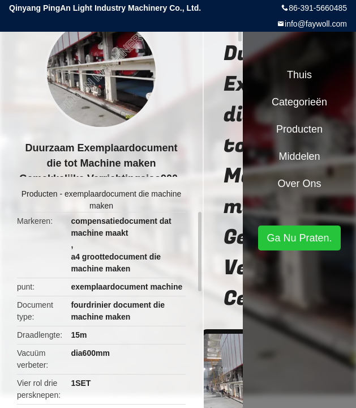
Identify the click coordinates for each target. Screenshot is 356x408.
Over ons (299, 183)
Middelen (299, 156)
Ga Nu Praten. (299, 238)
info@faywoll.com (316, 23)
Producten (40, 193)
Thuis (299, 74)
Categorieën (299, 102)
